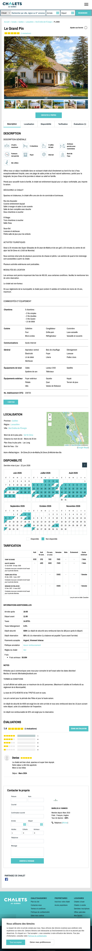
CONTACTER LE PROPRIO (48, 115)
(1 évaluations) (26, 33)
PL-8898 (57, 21)
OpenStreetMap (76, 445)
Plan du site (35, 901)
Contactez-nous (36, 905)
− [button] (50, 419)
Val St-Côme (28, 435)
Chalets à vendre (80, 905)
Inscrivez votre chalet (62, 901)
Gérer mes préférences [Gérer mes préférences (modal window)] (40, 942)
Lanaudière (15, 424)
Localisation (29, 124)
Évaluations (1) (80, 124)
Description (12, 123)
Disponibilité (46, 124)
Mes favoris (78, 915)
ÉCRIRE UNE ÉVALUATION (79, 728)
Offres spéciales (79, 912)
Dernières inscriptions (81, 908)
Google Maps (83, 447)
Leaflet (67, 445)
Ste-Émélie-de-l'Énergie (18, 428)
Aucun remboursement (32, 645)
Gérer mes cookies (37, 915)
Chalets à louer (79, 901)
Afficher (65, 822)
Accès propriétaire (61, 905)
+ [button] (50, 415)
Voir (24, 649)
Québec (15, 420)
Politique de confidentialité (40, 912)
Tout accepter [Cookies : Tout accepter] (16, 942)
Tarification (63, 124)
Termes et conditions (38, 908)
